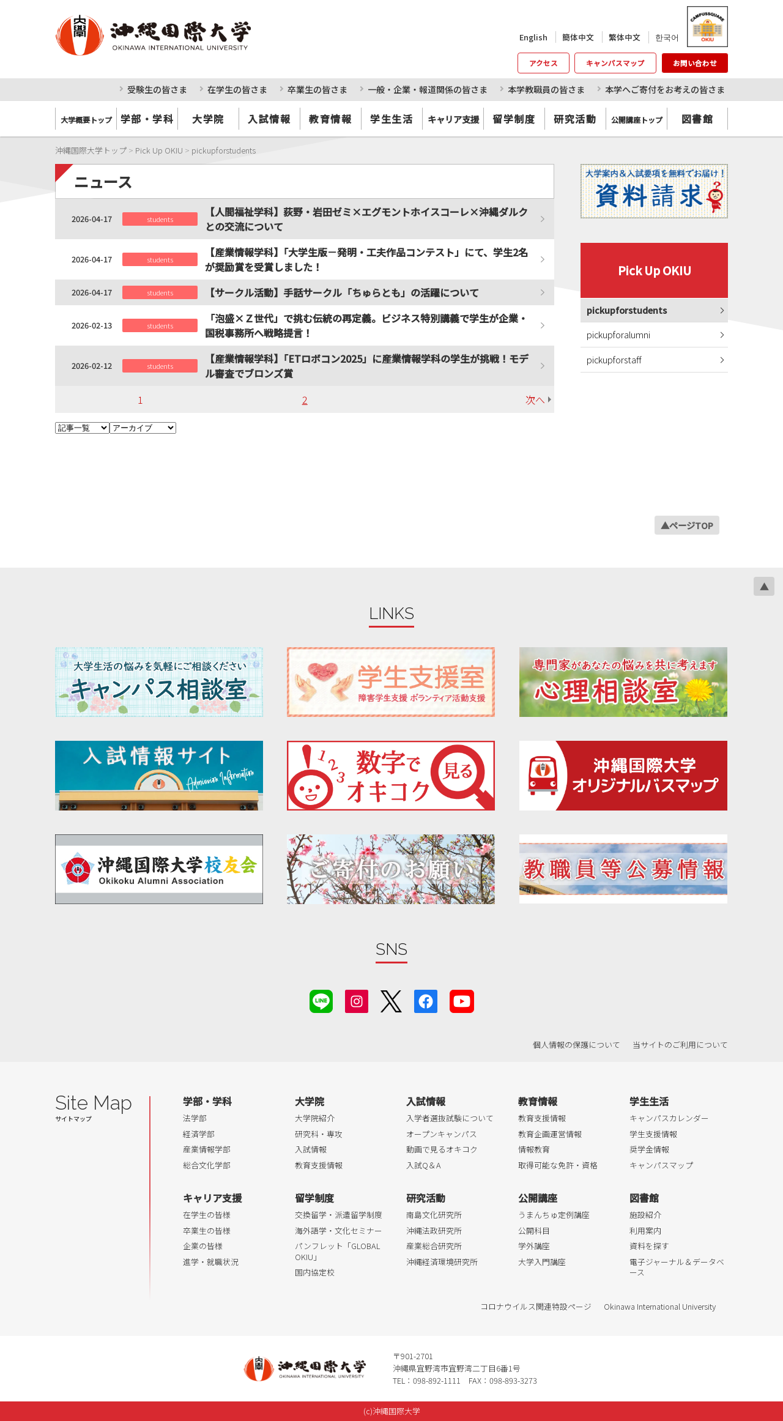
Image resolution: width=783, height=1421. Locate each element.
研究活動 (575, 118)
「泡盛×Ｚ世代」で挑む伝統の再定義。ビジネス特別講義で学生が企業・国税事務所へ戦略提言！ (366, 325)
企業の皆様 (203, 1246)
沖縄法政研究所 (434, 1230)
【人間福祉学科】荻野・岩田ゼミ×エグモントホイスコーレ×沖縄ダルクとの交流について (366, 219)
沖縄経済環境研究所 (442, 1261)
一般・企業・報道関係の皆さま (428, 89)
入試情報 (269, 118)
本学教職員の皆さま (546, 89)
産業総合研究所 (434, 1246)
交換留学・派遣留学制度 (338, 1214)
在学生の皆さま (237, 89)
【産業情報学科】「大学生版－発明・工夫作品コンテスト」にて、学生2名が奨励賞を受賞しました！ (366, 259)
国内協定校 (315, 1272)
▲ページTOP (687, 525)
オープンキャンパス (441, 1134)
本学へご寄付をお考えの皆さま (665, 89)
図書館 (697, 118)
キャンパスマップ (615, 63)
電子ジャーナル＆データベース (676, 1267)
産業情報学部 (207, 1149)
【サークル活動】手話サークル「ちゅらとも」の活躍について (342, 292)
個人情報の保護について (576, 1044)
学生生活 (391, 118)
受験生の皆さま (157, 89)
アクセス (543, 63)
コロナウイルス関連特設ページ (536, 1306)
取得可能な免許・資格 (558, 1165)
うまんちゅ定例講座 (554, 1214)
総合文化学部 (207, 1165)
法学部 (195, 1118)
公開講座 (537, 1197)
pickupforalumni (618, 334)
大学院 (208, 118)
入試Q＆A (423, 1165)
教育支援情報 (319, 1165)
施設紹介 (645, 1214)
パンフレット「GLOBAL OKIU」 (337, 1251)
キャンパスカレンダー (669, 1118)
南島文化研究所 (434, 1214)
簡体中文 (578, 37)
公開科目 (534, 1230)
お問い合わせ (695, 63)
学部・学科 (147, 118)
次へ (535, 399)
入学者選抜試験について (450, 1118)
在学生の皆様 (207, 1214)
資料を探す (649, 1246)
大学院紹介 (315, 1118)
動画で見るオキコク (442, 1149)
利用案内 (645, 1230)
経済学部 (199, 1134)
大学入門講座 (542, 1261)
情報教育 (534, 1149)
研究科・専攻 (319, 1134)
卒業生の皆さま (317, 89)
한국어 (667, 37)
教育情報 (330, 118)
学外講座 (534, 1246)
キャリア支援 (212, 1197)
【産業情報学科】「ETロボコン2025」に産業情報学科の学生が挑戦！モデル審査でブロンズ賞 (367, 365)
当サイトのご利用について (680, 1044)
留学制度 (513, 118)
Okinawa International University (660, 1306)
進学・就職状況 (211, 1261)
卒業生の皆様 (207, 1230)
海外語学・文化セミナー (338, 1230)
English (533, 37)
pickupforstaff (614, 359)
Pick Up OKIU (654, 270)
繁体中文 (624, 37)
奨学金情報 (649, 1149)
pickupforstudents (627, 309)
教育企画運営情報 (550, 1134)
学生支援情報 (653, 1134)
